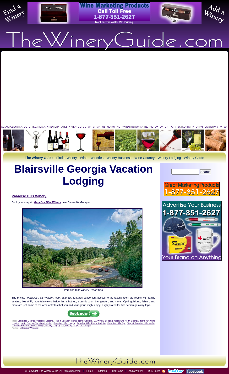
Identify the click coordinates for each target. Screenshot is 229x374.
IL (55, 126)
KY (70, 126)
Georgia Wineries (29, 328)
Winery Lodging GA (54, 325)
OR (166, 126)
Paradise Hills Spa (116, 323)
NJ (132, 126)
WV (216, 126)
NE (118, 126)
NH (128, 126)
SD (183, 126)
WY (226, 126)
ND (151, 126)
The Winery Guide (48, 371)
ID (51, 126)
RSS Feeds (154, 371)
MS (103, 126)
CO (25, 126)
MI (94, 126)
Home (90, 371)
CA (20, 126)
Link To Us (117, 371)
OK (161, 126)
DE (35, 126)
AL (2, 126)
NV (123, 126)
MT (113, 126)
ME (79, 126)
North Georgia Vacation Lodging (36, 323)
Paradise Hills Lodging (65, 323)
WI (220, 126)
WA (211, 126)
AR (16, 126)
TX (193, 126)
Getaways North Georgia (126, 321)
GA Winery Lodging (103, 321)
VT (201, 126)
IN (58, 126)
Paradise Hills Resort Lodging (91, 323)
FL (39, 126)
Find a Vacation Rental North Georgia (73, 321)
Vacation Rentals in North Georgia (28, 325)
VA (206, 126)
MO (108, 126)
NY (142, 126)
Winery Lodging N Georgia (78, 325)
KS (65, 126)
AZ (11, 126)
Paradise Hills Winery (29, 196)
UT (197, 126)
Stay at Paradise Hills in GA (141, 323)
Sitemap (102, 371)
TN (188, 126)
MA (89, 126)
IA (62, 126)
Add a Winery (135, 371)
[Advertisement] (114, 89)
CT (30, 126)
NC (146, 126)
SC (179, 126)
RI (175, 126)
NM (137, 126)
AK (7, 126)
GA (43, 126)
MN (98, 126)
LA (74, 126)
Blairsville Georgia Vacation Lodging (35, 321)
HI (48, 126)
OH (156, 126)
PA (171, 126)
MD (84, 126)
